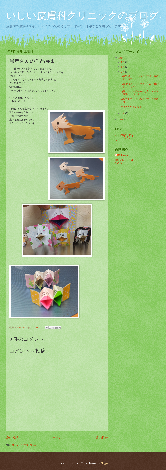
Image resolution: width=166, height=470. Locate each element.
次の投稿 (12, 438)
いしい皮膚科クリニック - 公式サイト (124, 137)
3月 (123, 72)
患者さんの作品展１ (131, 107)
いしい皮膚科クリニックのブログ (82, 15)
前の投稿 (101, 438)
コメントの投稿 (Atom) (24, 445)
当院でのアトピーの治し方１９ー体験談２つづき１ (139, 93)
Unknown (123, 155)
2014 (121, 58)
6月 (123, 62)
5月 (123, 67)
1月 (123, 113)
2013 (121, 119)
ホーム (57, 438)
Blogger (104, 463)
